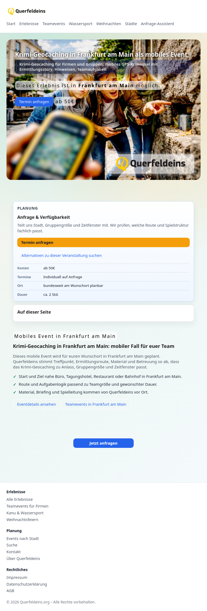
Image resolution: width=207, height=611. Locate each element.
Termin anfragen (34, 101)
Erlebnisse (29, 23)
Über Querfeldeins (23, 558)
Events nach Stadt (22, 538)
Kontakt (13, 551)
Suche (12, 545)
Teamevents (54, 23)
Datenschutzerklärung (26, 584)
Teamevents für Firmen (27, 506)
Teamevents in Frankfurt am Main (95, 404)
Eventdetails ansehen (36, 404)
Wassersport (80, 23)
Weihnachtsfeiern (22, 519)
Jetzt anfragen (103, 443)
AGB (10, 590)
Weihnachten (108, 23)
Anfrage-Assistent (157, 23)
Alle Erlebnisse (19, 499)
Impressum (16, 577)
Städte (131, 23)
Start (10, 23)
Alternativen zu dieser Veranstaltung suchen (62, 255)
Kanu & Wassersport (24, 513)
